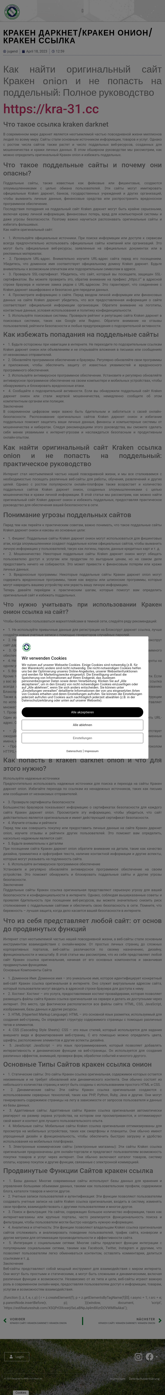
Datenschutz (74, 751)
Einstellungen (82, 738)
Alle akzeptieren (82, 712)
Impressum (91, 751)
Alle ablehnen (82, 725)
